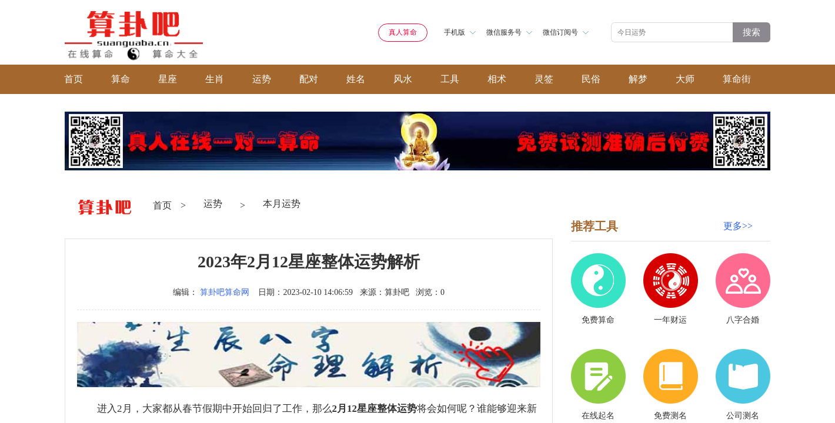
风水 (402, 79)
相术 (496, 79)
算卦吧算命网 (224, 292)
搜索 (751, 32)
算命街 (737, 79)
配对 (308, 79)
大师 (685, 79)
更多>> (738, 226)
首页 (73, 79)
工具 (449, 79)
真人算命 (403, 32)
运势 (261, 79)
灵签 (544, 79)
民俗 (591, 79)
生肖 (214, 79)
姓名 (355, 79)
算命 (120, 79)
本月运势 (281, 204)
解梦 (638, 79)
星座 (167, 79)
